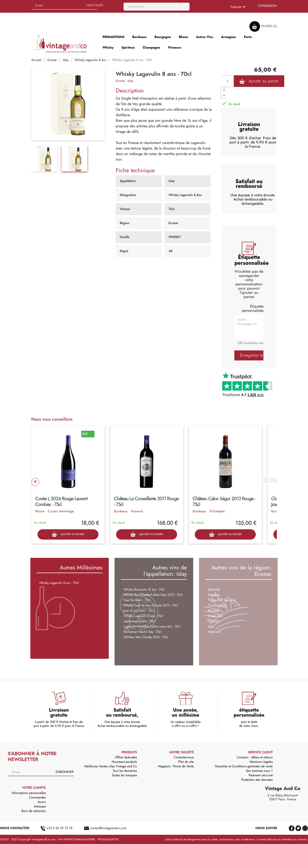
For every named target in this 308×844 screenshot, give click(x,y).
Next (270, 480)
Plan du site (186, 761)
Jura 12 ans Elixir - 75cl (139, 610)
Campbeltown (217, 605)
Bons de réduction (33, 811)
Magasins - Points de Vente (176, 766)
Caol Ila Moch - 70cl (137, 600)
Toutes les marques (124, 775)
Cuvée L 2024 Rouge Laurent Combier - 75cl (61, 501)
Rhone (40, 511)
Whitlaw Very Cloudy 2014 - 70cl (146, 637)
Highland (214, 631)
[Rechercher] (156, 7)
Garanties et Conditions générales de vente (244, 766)
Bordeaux (120, 511)
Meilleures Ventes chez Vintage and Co (110, 766)
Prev (35, 482)
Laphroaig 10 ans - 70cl (139, 621)
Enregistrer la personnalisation (251, 355)
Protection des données (257, 779)
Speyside (214, 589)
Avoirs (42, 802)
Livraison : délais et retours (255, 757)
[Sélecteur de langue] (239, 7)
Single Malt (215, 616)
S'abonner (64, 771)
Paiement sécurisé (261, 775)
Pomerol (137, 511)
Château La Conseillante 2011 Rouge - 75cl (146, 501)
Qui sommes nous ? (259, 770)
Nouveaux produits (124, 761)
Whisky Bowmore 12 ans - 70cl (144, 589)
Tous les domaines (125, 770)
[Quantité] (227, 81)
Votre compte (34, 787)
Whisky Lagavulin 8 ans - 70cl (59, 583)
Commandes (37, 797)
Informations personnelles (29, 793)
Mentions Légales (261, 761)
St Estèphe (217, 511)
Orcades (213, 594)
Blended (213, 610)
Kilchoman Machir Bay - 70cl (143, 631)
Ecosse (120, 80)
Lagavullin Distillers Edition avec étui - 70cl (152, 626)
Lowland (213, 621)
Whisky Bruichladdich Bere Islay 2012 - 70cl (153, 594)
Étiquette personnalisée (253, 308)
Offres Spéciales (126, 757)
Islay (130, 80)
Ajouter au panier (259, 81)
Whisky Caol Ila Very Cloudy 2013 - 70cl (151, 605)
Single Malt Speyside (222, 600)
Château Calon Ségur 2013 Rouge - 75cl (224, 501)
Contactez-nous (184, 757)
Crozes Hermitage (61, 511)
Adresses (40, 806)
